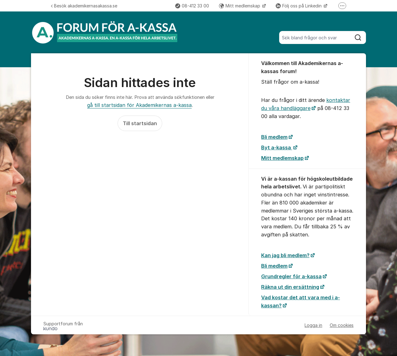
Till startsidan (140, 123)
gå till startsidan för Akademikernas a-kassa (139, 105)
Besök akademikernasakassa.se (84, 5)
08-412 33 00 (192, 5)
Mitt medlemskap (240, 5)
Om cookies (342, 325)
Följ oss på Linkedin (299, 5)
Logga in (313, 325)
